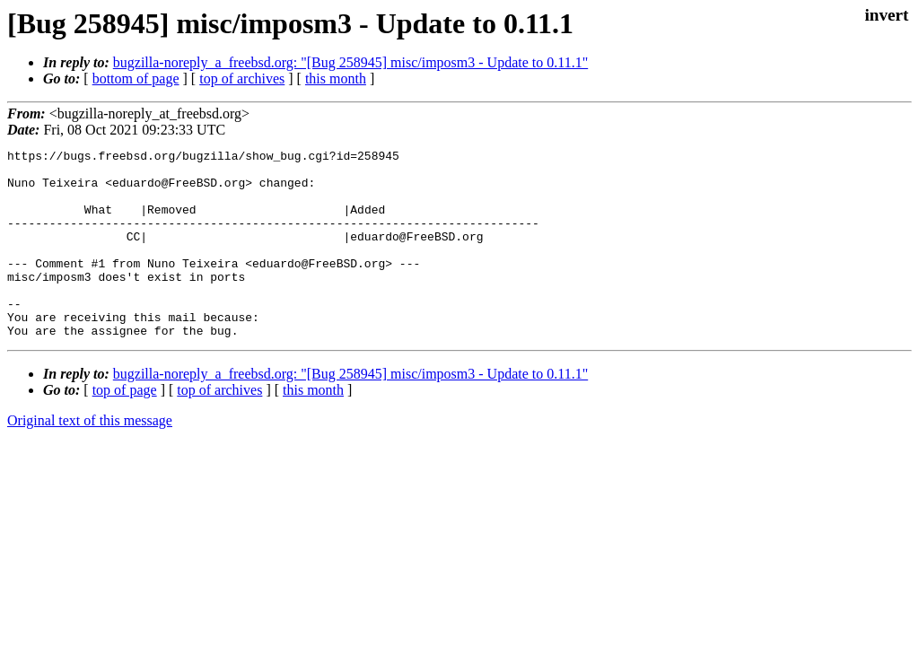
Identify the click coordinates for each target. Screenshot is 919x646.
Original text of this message (89, 458)
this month (335, 78)
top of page (124, 427)
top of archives (241, 78)
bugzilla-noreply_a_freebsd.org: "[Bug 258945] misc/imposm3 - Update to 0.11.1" (350, 62)
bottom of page (135, 78)
